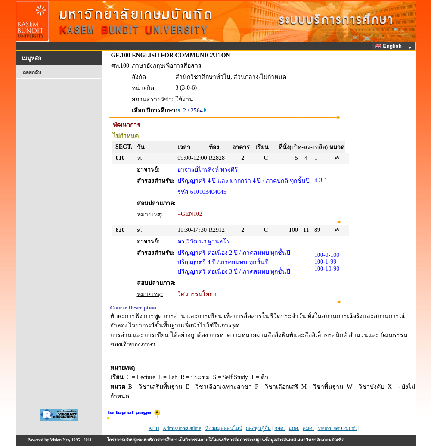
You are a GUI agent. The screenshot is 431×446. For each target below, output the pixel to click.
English (389, 46)
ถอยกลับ (32, 72)
